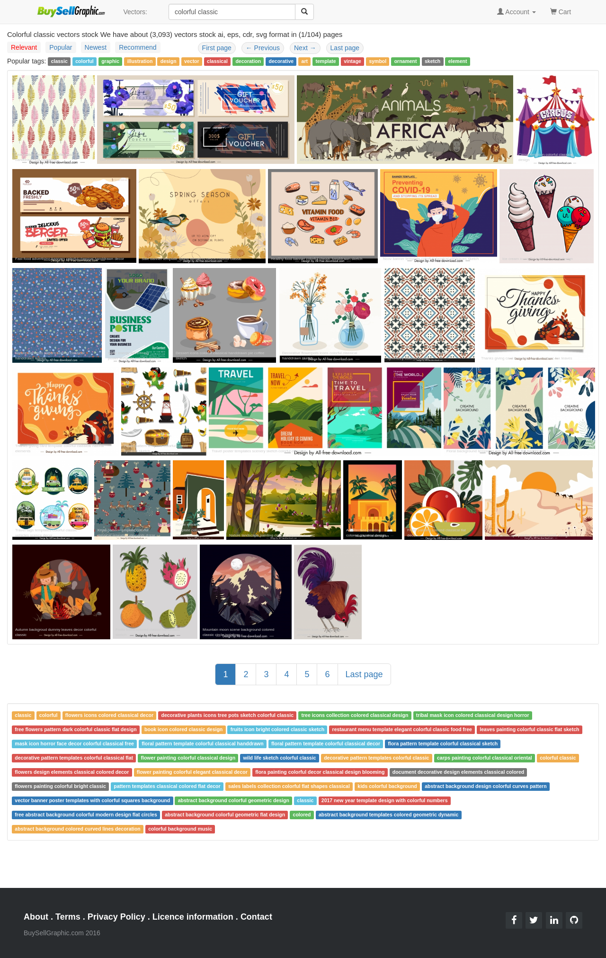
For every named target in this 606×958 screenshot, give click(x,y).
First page (217, 48)
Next (305, 48)
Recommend (137, 47)
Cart (560, 11)
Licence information (192, 917)
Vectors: (135, 12)
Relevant (24, 47)
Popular (60, 47)
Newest (96, 47)
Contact (256, 917)
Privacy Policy (116, 917)
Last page (345, 48)
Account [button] (516, 12)
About (36, 917)
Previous (263, 48)
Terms (67, 917)
